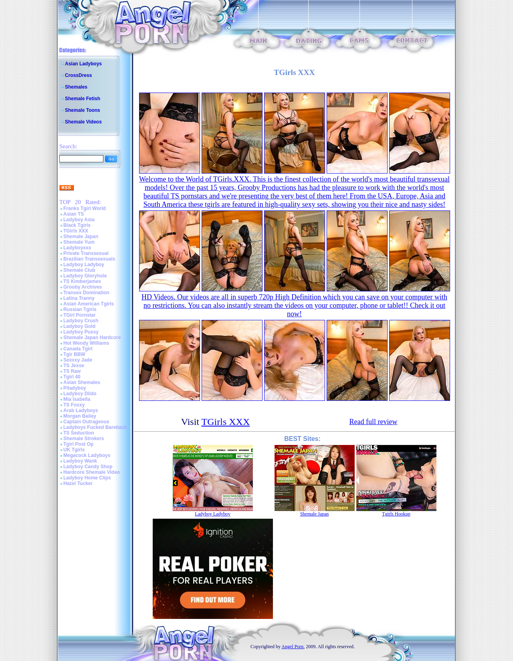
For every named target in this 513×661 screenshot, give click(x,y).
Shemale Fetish (82, 98)
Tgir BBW (74, 354)
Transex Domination (86, 292)
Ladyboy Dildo (80, 393)
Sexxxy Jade (77, 360)
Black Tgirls (77, 225)
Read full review (373, 422)
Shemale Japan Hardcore (92, 337)
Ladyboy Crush (80, 320)
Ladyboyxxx (77, 248)
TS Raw (72, 371)
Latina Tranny (79, 298)
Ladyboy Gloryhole (85, 276)
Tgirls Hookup (396, 514)
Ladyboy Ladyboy (83, 264)
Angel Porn (292, 646)
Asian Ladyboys (83, 64)
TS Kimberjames (82, 281)
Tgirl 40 (72, 377)
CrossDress (78, 75)
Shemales (76, 87)
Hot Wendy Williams (86, 343)
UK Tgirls (74, 450)
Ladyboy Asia (79, 219)
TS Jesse (73, 365)
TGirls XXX (75, 231)
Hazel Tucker (78, 483)
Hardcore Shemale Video (91, 472)
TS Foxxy (74, 405)
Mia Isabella (76, 399)
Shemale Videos (83, 122)
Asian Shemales (81, 382)
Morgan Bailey (79, 416)
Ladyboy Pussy (81, 332)
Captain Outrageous (86, 421)
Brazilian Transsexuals (89, 259)
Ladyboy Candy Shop (88, 466)
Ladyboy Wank (80, 461)
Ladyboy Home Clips (87, 478)
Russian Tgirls (80, 309)
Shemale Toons (82, 110)
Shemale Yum (79, 242)
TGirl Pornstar (79, 315)
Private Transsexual (86, 253)
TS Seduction (78, 433)
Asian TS (73, 214)
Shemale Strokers (83, 438)
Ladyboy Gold (79, 326)
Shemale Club (79, 270)
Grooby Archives (82, 287)
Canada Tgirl (78, 349)
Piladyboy (74, 388)
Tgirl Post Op (78, 444)
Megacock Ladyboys (86, 455)
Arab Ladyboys (80, 410)
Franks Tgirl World (84, 208)
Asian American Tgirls (88, 304)
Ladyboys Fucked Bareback (95, 427)
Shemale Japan (80, 236)
